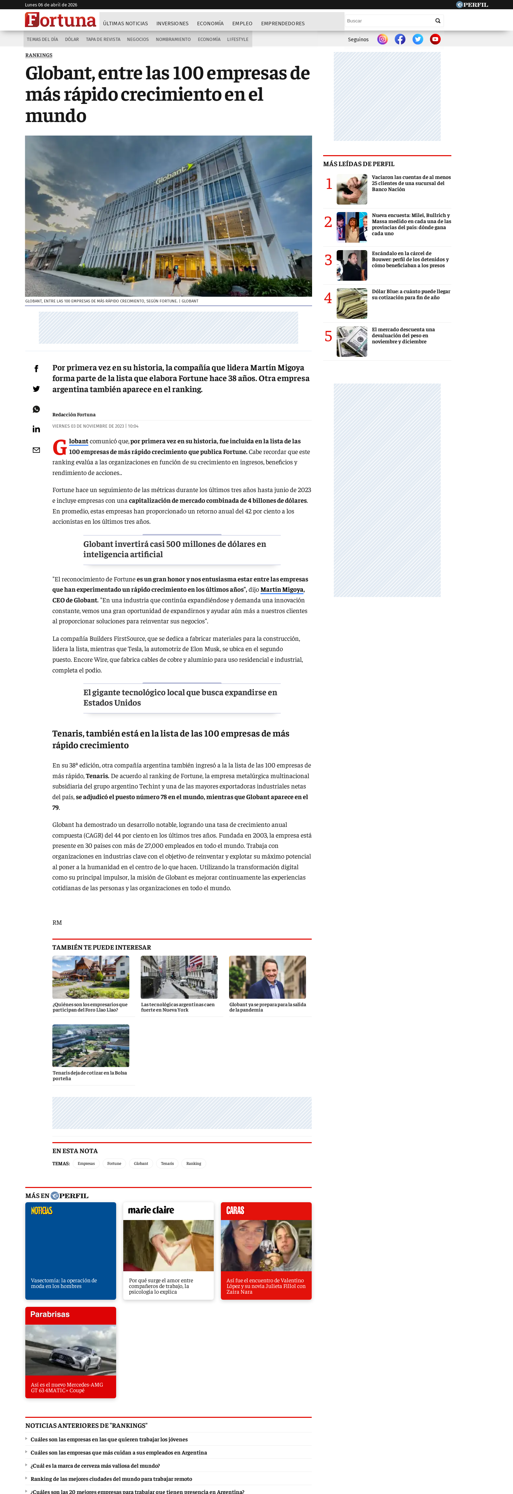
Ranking (204, 1080)
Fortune (124, 1080)
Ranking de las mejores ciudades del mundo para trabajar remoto (111, 1292)
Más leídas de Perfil (395, 165)
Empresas (96, 1080)
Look (327, 1415)
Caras (95, 1415)
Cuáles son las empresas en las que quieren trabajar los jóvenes (108, 1253)
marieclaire (145, 1130)
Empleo (243, 24)
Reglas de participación (329, 1441)
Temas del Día (41, 39)
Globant (151, 1080)
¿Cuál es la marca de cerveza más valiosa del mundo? (95, 1279)
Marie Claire (160, 1415)
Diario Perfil (61, 1415)
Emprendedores (283, 24)
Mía (369, 1415)
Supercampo (295, 1415)
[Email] (41, 455)
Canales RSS (143, 1441)
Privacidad (258, 1441)
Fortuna (195, 1415)
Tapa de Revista (102, 39)
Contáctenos (224, 1441)
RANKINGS (38, 56)
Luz (348, 1415)
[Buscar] (438, 21)
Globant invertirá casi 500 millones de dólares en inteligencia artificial (188, 554)
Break (425, 1415)
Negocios (137, 39)
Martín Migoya (268, 595)
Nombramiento (173, 39)
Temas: (71, 1079)
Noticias (123, 1415)
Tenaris (177, 1080)
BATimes (455, 1415)
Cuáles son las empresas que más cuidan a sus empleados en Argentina (118, 1266)
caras (228, 1130)
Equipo (286, 1441)
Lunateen (396, 1415)
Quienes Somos (183, 1441)
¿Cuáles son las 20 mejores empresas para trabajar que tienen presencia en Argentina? (137, 1305)
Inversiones (173, 24)
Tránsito (374, 1441)
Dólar (71, 39)
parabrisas (311, 1130)
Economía (210, 24)
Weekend (258, 1415)
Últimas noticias (125, 24)
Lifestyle (239, 39)
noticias (62, 1130)
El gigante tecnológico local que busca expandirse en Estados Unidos (194, 692)
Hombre (226, 1415)
